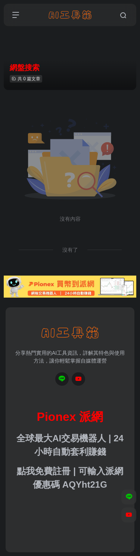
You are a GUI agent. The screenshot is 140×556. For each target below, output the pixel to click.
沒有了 (70, 250)
